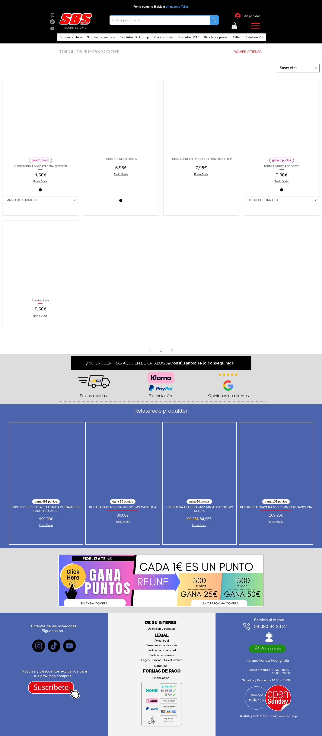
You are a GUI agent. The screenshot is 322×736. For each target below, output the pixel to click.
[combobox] (298, 68)
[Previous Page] (150, 350)
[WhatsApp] (267, 649)
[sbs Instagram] (52, 15)
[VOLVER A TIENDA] (240, 51)
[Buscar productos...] (156, 20)
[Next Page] (172, 350)
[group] (161, 483)
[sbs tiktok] (54, 645)
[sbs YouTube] (52, 28)
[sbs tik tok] (52, 21)
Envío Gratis (40, 181)
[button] (234, 25)
